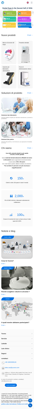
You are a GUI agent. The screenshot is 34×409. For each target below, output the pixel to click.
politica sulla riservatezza (8, 404)
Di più (30, 35)
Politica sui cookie (22, 404)
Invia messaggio (10, 385)
